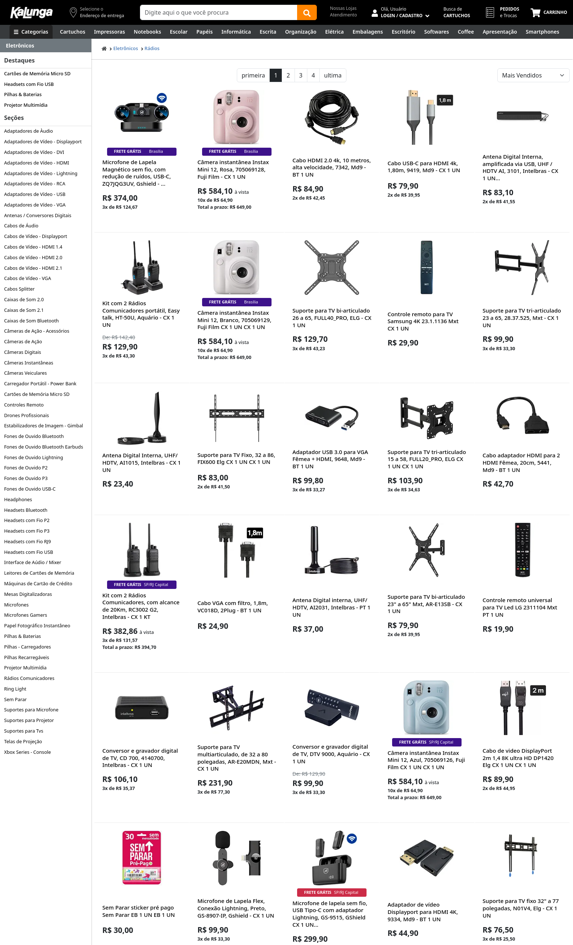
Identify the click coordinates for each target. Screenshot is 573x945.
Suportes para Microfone (31, 709)
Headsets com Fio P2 (26, 520)
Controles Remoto (23, 404)
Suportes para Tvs (23, 730)
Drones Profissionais (26, 415)
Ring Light (15, 688)
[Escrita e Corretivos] (268, 32)
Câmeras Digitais (22, 352)
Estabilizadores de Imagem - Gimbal (43, 425)
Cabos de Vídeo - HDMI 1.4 (33, 246)
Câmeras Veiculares (25, 373)
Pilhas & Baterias (23, 94)
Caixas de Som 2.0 (24, 299)
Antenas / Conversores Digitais (37, 215)
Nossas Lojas (343, 8)
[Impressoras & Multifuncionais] (109, 32)
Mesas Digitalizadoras (28, 594)
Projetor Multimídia (26, 105)
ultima (333, 75)
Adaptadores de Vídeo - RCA (34, 183)
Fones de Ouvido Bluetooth (34, 436)
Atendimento (343, 15)
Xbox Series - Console (27, 752)
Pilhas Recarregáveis (26, 657)
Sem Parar (15, 699)
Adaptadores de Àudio (28, 131)
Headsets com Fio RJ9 (27, 541)
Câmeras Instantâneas (28, 362)
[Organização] (301, 32)
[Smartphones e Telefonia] (542, 32)
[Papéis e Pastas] (204, 32)
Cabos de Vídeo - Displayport (35, 236)
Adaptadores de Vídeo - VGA (34, 204)
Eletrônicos (125, 48)
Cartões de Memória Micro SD (37, 73)
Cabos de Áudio (21, 225)
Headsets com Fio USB (29, 84)
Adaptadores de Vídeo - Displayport (42, 141)
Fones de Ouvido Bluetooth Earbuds (43, 446)
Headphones (18, 499)
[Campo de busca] (218, 12)
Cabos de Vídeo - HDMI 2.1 (33, 268)
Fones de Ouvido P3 (26, 478)
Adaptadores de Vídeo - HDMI (36, 162)
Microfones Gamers (25, 615)
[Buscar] (307, 12)
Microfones (16, 604)
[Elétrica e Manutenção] (334, 32)
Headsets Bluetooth (26, 510)
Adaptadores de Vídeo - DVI (34, 152)
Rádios (152, 48)
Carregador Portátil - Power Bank (40, 383)
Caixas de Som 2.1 (24, 310)
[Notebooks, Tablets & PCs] (147, 32)
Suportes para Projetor (29, 720)
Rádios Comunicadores (29, 678)
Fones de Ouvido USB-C (30, 488)
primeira (253, 75)
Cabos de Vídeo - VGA (27, 278)
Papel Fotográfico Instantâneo (37, 625)
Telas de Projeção (23, 741)
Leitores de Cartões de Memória (39, 573)
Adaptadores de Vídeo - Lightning (40, 173)
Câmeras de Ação (23, 341)
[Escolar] (179, 32)
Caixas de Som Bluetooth (31, 320)
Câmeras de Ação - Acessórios (36, 331)
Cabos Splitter (19, 289)
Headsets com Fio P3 (26, 531)
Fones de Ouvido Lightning (33, 457)
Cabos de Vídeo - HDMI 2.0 (33, 257)
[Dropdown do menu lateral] (45, 46)
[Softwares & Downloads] (437, 32)
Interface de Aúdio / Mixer (32, 562)
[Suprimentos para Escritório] (403, 32)
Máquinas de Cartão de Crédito (38, 583)
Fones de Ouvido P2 (26, 467)
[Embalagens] (367, 32)
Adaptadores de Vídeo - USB (34, 194)
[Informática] (236, 32)
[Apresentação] (499, 32)
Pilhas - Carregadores (27, 646)
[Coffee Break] (466, 32)
